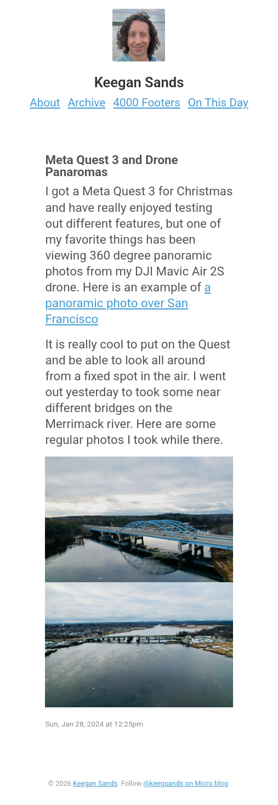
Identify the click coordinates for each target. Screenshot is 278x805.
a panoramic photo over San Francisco (128, 303)
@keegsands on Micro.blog (185, 783)
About (45, 102)
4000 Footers (146, 102)
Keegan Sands (95, 783)
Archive (87, 102)
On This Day (218, 102)
